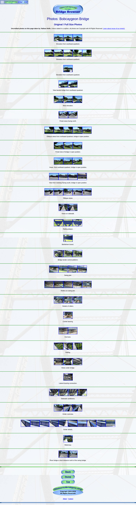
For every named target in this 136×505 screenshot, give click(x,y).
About (65, 499)
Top (68, 481)
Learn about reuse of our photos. (114, 28)
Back (68, 471)
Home (68, 476)
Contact (70, 499)
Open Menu (2, 2)
